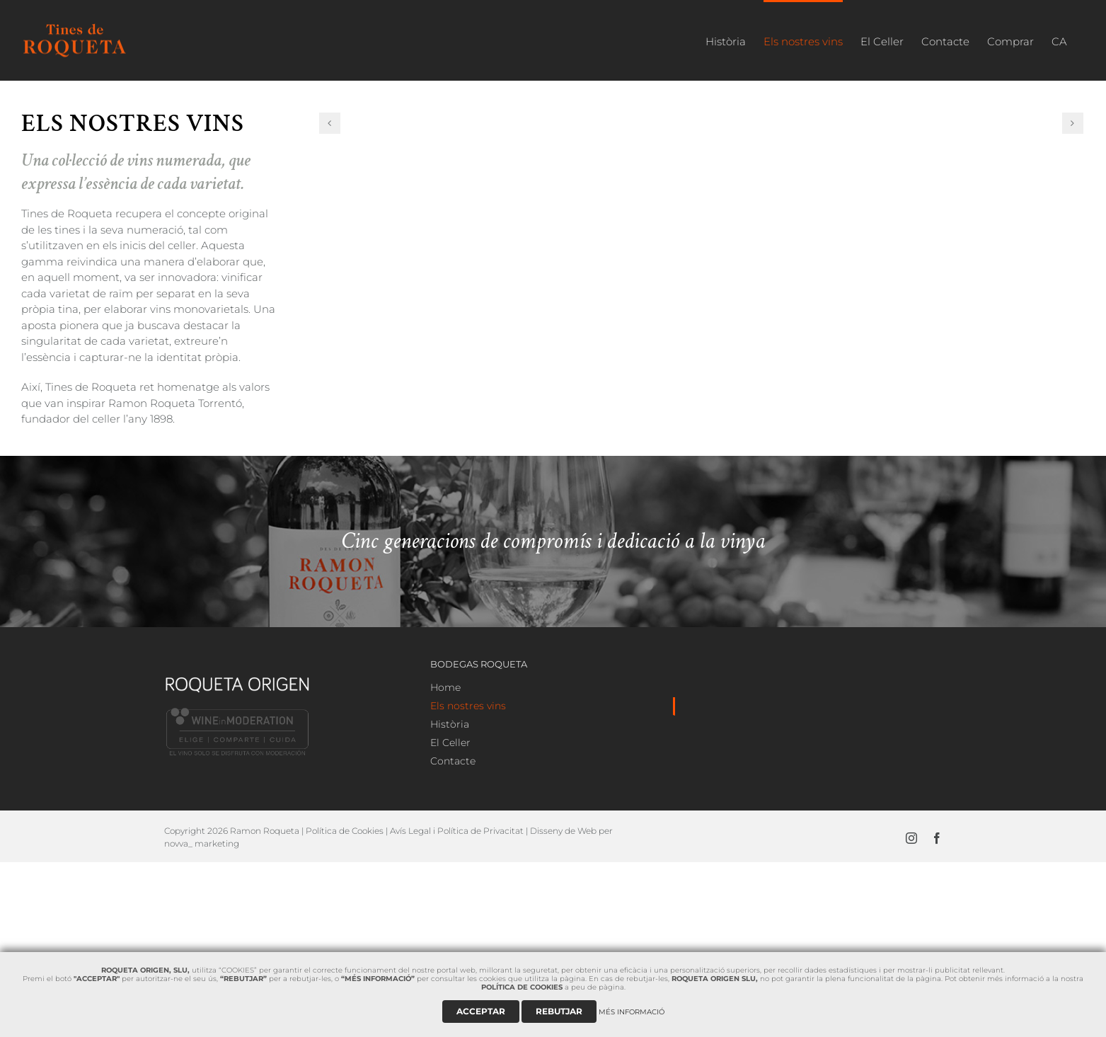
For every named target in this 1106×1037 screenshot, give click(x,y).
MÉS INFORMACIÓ (631, 1011)
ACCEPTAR (480, 1011)
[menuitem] (725, 40)
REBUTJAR (559, 1011)
